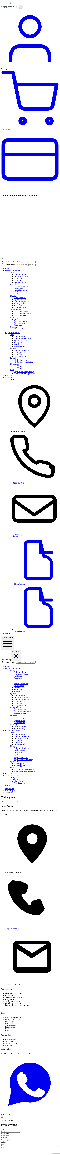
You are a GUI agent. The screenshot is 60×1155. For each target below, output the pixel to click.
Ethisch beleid (10, 1027)
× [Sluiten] (2, 1116)
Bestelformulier (19, 783)
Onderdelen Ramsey (21, 311)
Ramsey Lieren (10, 1039)
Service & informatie (12, 377)
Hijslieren (13, 296)
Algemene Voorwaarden (13, 1017)
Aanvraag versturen (8, 1153)
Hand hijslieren (19, 303)
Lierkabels (13, 317)
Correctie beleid (10, 1025)
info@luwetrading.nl (17, 535)
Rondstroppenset (20, 368)
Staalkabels (18, 319)
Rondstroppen (19, 366)
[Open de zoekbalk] (2, 259)
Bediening (13, 327)
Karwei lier (18, 305)
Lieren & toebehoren (12, 270)
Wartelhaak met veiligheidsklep (25, 374)
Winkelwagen (10, 791)
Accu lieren (18, 280)
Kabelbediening (19, 331)
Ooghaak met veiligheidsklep (24, 372)
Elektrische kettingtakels (22, 339)
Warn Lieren (9, 1041)
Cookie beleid (10, 1023)
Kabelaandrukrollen (21, 286)
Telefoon (4, 1138)
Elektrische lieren (20, 274)
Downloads (9, 376)
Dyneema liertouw (20, 321)
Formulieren (14, 537)
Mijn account (9, 789)
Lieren (12, 272)
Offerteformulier (19, 781)
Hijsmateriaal (14, 364)
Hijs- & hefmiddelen (12, 333)
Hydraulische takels (21, 300)
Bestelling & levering (12, 1019)
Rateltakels (18, 344)
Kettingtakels (18, 342)
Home (7, 268)
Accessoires (14, 284)
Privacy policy (10, 1021)
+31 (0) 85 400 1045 (17, 483)
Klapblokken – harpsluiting (23, 362)
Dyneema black (19, 323)
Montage (17, 294)
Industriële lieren (20, 282)
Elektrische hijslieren (21, 302)
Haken (12, 370)
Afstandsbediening (20, 329)
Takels (12, 335)
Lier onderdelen (15, 309)
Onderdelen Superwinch (22, 313)
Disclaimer (9, 1029)
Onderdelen (9, 1045)
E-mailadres (5, 1133)
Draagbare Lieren (20, 307)
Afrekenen (9, 793)
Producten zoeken (9, 262)
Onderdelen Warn (20, 315)
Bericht (3, 1142)
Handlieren (18, 278)
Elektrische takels (20, 298)
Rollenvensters (19, 288)
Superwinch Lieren (11, 1043)
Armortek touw (19, 325)
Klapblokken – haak (21, 360)
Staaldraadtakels (19, 346)
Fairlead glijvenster (20, 290)
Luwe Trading (6, 3)
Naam (3, 1129)
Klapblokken (18, 292)
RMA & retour (10, 1031)
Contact (8, 633)
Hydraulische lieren (21, 276)
